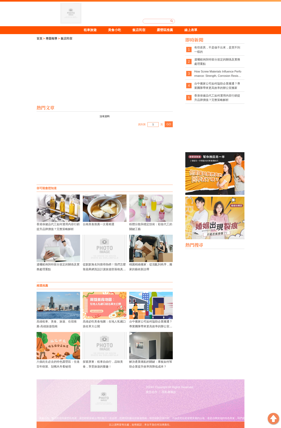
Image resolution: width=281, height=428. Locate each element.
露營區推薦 (165, 30)
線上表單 (190, 30)
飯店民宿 (138, 30)
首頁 (39, 38)
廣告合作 (151, 392)
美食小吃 (114, 30)
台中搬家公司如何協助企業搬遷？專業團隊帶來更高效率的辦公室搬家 (150, 326)
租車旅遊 (90, 30)
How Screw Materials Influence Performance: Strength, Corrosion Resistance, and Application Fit (217, 74)
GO (168, 124)
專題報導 (51, 38)
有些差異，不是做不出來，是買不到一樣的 (217, 49)
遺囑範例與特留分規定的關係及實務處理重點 (217, 61)
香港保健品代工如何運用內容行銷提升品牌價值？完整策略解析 (217, 97)
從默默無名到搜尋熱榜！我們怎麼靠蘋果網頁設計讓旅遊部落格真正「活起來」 (104, 269)
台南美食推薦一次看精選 (98, 224)
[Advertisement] (105, 156)
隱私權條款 (169, 392)
